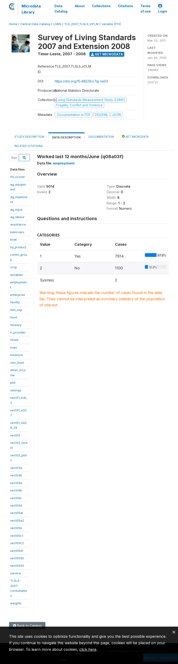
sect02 (15, 435)
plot (13, 382)
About (80, 6)
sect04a (16, 483)
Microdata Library (31, 9)
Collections (101, 6)
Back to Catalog (27, 626)
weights (16, 603)
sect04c (16, 498)
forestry (16, 325)
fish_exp (16, 310)
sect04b (16, 490)
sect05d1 (16, 551)
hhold (14, 340)
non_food (17, 362)
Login (162, 8)
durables (16, 275)
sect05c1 (16, 535)
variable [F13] (111, 24)
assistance (18, 224)
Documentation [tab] (101, 136)
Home (13, 24)
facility (15, 302)
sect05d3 (17, 565)
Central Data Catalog (35, 24)
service (15, 573)
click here (87, 649)
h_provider (17, 332)
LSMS (57, 24)
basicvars (17, 232)
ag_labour (17, 217)
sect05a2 (17, 520)
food (13, 317)
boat (13, 239)
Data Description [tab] (66, 137)
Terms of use (145, 8)
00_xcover (17, 177)
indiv (13, 347)
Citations (125, 6)
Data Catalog (60, 8)
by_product (18, 247)
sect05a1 (16, 513)
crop (13, 267)
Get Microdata (107, 54)
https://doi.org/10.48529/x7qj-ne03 (81, 81)
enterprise (17, 295)
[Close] (174, 632)
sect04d (16, 505)
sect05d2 (17, 558)
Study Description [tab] (29, 136)
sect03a (16, 468)
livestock (16, 355)
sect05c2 (17, 543)
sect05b (16, 528)
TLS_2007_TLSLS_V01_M (81, 24)
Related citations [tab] (28, 146)
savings (15, 390)
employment (64, 163)
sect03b (16, 475)
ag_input (16, 209)
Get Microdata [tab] (135, 136)
